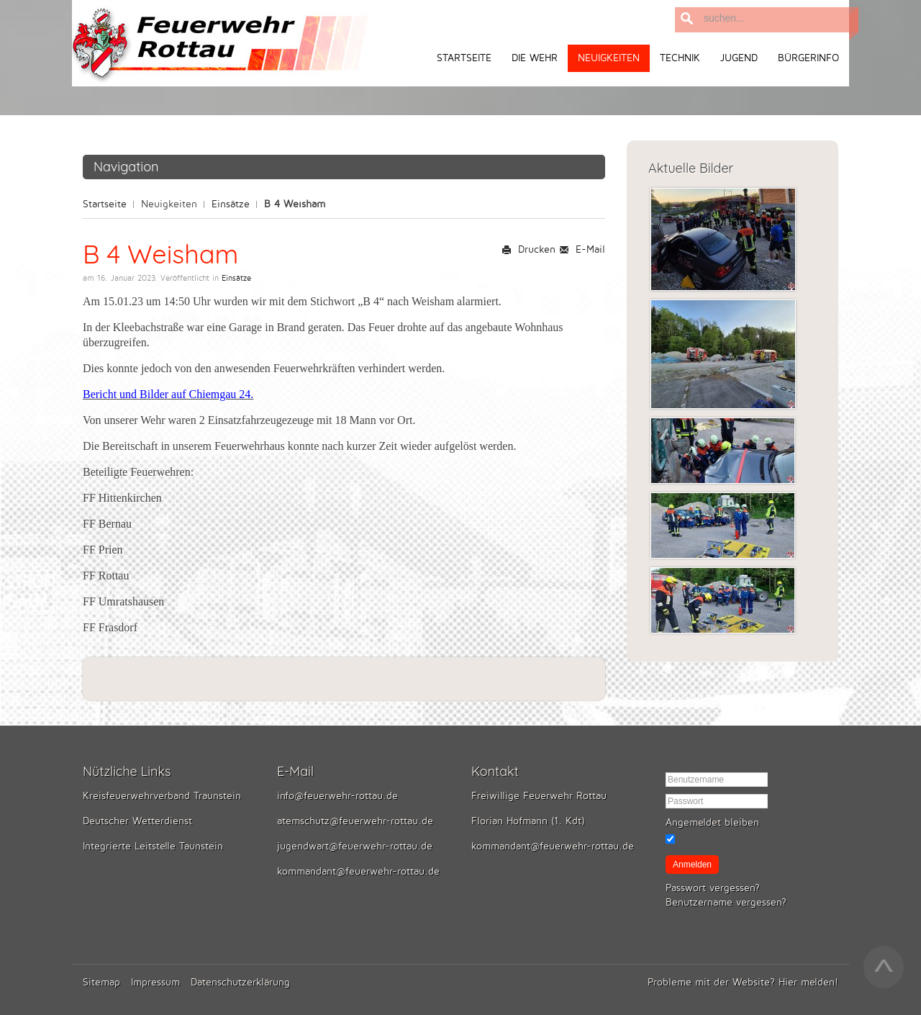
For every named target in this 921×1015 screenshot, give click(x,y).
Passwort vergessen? (713, 888)
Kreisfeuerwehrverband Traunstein (162, 795)
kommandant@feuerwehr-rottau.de (358, 871)
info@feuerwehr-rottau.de (337, 795)
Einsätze (231, 204)
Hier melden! (808, 982)
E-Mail (582, 249)
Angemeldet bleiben (712, 822)
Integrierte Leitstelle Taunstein (153, 846)
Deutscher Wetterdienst (137, 821)
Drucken (528, 249)
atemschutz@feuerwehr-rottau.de (355, 821)
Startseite (105, 204)
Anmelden (692, 865)
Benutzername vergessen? (726, 902)
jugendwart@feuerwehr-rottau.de (354, 846)
